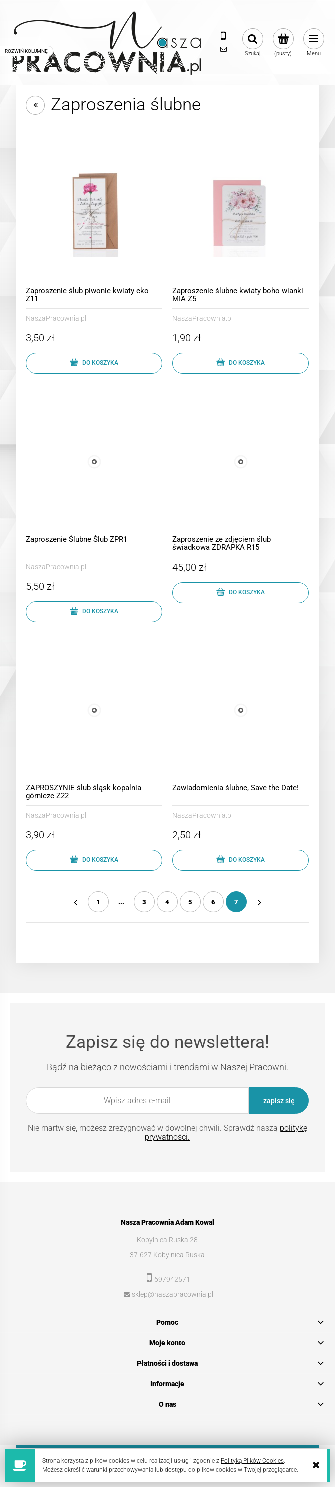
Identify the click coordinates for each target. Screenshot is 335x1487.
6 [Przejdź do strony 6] (214, 902)
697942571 (172, 1279)
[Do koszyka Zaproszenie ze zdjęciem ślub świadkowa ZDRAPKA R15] (240, 592)
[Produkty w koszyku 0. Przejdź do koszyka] (283, 42)
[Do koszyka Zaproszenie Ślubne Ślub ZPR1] (94, 611)
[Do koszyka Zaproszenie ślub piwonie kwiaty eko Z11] (94, 363)
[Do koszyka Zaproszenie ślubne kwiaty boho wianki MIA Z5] (240, 363)
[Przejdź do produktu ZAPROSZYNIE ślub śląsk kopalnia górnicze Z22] (94, 710)
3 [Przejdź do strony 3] (144, 902)
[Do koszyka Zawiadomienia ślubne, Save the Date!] (240, 860)
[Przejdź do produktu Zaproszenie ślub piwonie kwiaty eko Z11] (94, 213)
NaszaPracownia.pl (56, 318)
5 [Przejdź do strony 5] (190, 902)
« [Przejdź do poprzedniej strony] (75, 901)
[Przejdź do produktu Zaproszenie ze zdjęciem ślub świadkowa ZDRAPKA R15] (240, 462)
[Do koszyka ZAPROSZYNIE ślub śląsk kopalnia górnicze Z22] (94, 860)
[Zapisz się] (279, 1100)
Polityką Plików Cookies (252, 1460)
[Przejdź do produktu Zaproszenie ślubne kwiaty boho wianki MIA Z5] (240, 213)
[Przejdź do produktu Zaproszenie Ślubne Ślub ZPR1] (94, 462)
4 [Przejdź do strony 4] (168, 902)
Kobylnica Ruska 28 (167, 1240)
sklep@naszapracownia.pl (173, 1294)
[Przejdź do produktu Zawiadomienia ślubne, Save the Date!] (240, 710)
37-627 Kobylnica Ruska (167, 1255)
